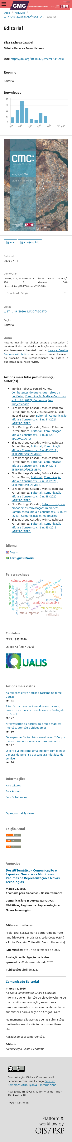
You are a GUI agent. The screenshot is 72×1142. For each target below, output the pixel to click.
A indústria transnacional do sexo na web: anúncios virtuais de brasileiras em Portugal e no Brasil (35, 710)
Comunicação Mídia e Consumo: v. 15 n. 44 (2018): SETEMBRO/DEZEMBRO (36, 465)
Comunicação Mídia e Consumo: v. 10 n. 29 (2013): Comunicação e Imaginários (39, 513)
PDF (11, 242)
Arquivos (20, 12)
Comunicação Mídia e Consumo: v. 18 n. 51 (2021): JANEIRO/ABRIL (39, 419)
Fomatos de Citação (18, 293)
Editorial (42, 415)
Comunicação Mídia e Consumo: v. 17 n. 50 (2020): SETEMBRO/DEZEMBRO (36, 481)
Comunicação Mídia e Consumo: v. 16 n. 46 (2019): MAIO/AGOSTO (36, 434)
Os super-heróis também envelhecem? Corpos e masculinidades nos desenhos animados (35, 739)
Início (7, 12)
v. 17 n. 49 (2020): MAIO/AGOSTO (23, 16)
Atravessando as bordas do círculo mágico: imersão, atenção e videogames (33, 725)
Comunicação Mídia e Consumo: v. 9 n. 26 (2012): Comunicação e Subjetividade (39, 400)
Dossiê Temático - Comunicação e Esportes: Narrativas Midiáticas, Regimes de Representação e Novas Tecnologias (33, 876)
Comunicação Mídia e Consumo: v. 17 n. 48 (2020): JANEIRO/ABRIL (36, 496)
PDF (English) (31, 242)
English (14, 552)
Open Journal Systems (20, 813)
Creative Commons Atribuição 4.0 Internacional (32, 1083)
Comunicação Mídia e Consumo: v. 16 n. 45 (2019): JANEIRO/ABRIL (36, 527)
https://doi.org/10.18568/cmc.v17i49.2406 (38, 59)
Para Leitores (13, 785)
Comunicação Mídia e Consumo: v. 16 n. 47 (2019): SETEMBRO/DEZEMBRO (36, 450)
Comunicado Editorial (22, 982)
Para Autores (13, 791)
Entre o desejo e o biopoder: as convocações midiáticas (38, 506)
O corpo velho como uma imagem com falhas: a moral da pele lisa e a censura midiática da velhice (35, 754)
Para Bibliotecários (16, 797)
